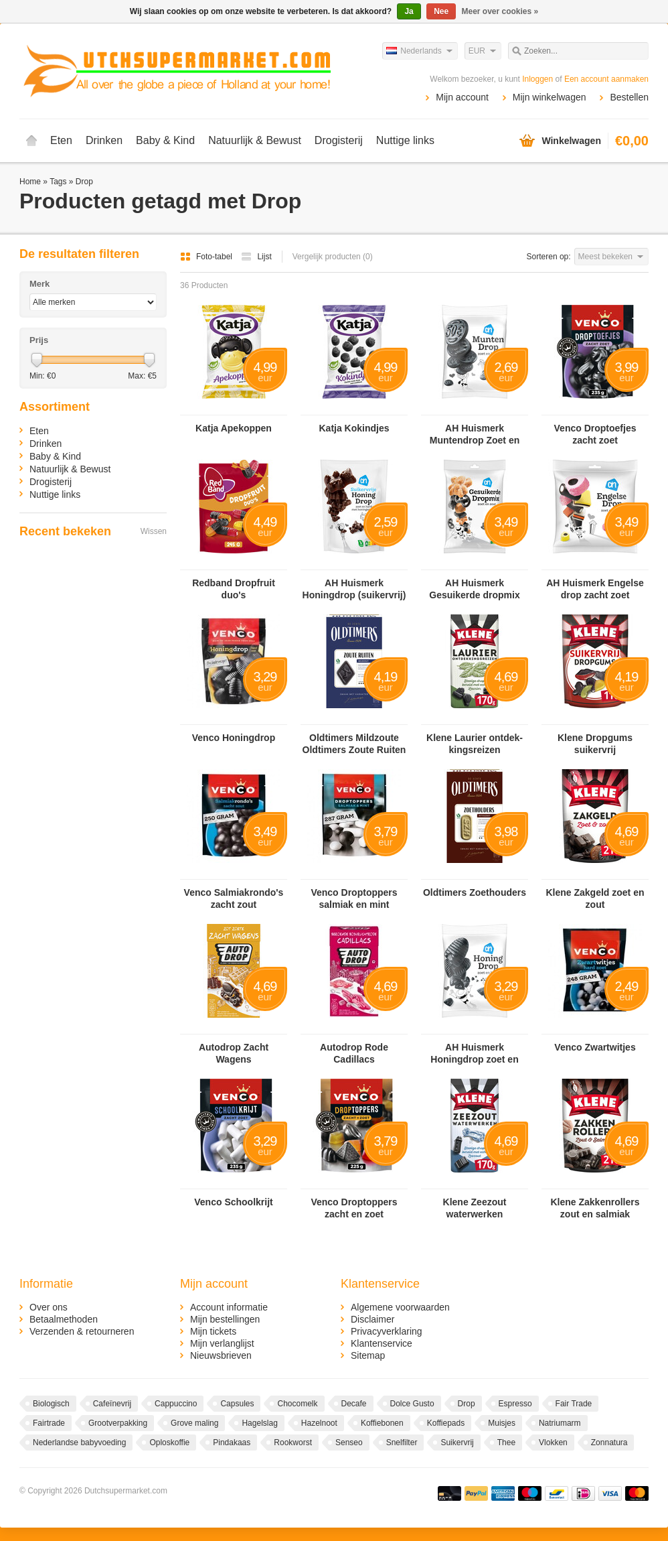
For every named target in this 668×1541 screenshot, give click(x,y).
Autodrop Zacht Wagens (233, 1053)
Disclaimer (372, 1319)
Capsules (237, 1403)
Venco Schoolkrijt (233, 1202)
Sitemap (368, 1355)
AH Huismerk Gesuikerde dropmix (474, 589)
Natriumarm (560, 1423)
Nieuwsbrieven (221, 1355)
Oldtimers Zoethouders (474, 892)
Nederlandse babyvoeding (79, 1442)
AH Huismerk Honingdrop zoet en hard (474, 1053)
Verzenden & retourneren (81, 1331)
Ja (408, 11)
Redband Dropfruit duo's (233, 589)
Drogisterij (339, 140)
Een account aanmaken (606, 79)
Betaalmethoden (63, 1319)
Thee (506, 1442)
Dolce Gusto (412, 1403)
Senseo (349, 1442)
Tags (58, 181)
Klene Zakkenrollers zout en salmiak (594, 1208)
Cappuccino (176, 1403)
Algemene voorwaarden (400, 1307)
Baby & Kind (165, 140)
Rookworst (293, 1442)
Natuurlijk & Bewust (254, 140)
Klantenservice (381, 1343)
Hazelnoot (319, 1423)
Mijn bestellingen (225, 1319)
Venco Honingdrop (233, 737)
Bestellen (629, 97)
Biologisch (51, 1403)
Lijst (256, 256)
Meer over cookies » (500, 11)
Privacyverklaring (386, 1331)
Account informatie (229, 1307)
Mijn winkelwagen (549, 97)
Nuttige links (405, 140)
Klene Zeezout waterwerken (475, 1208)
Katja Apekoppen (233, 428)
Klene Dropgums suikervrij (595, 743)
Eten (61, 140)
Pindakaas (231, 1442)
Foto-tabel (207, 256)
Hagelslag (259, 1423)
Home (31, 140)
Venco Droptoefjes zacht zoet (595, 434)
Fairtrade (49, 1423)
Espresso (515, 1403)
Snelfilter (402, 1442)
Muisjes (501, 1423)
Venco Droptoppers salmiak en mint (354, 898)
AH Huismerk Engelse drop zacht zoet (595, 589)
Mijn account (462, 97)
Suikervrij (456, 1442)
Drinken (104, 140)
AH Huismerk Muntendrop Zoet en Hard (475, 434)
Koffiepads (446, 1423)
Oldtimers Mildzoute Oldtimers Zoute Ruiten (354, 743)
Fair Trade (574, 1403)
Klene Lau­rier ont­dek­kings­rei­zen (474, 743)
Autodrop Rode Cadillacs (354, 1053)
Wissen (154, 531)
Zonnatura (609, 1442)
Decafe (354, 1403)
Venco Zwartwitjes (594, 1047)
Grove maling (194, 1423)
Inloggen (537, 79)
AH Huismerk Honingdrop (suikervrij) (354, 589)
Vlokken (553, 1442)
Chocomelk (297, 1403)
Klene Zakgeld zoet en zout (595, 898)
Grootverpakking (117, 1423)
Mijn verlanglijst (222, 1343)
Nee (441, 11)
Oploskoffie (169, 1442)
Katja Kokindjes (354, 428)
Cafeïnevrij (112, 1403)
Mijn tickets (213, 1331)
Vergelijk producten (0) (333, 256)
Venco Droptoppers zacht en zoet (354, 1208)
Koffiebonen (382, 1423)
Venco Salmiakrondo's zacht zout (234, 898)
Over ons (48, 1307)
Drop (84, 181)
